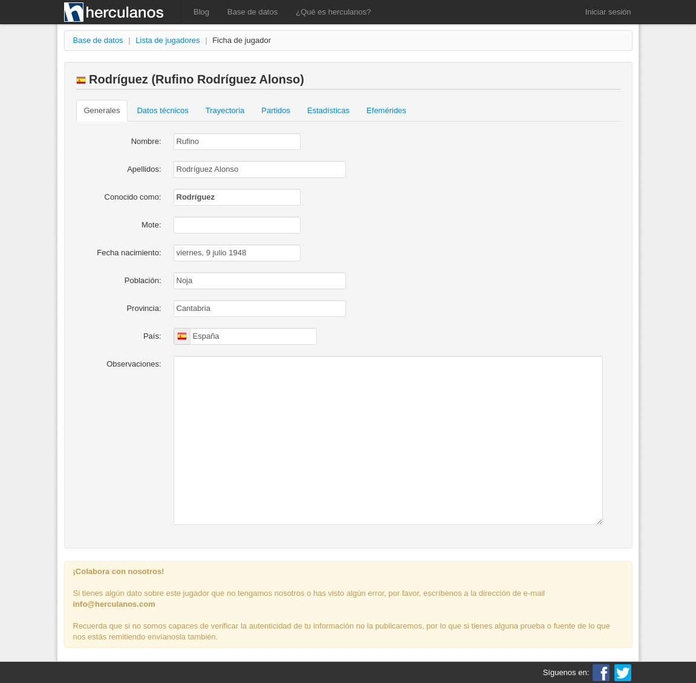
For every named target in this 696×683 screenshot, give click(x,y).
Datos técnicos (162, 110)
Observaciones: (133, 363)
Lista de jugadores (167, 40)
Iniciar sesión (608, 11)
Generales (102, 110)
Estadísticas (328, 110)
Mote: (151, 224)
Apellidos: (144, 169)
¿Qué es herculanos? (333, 11)
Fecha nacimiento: (129, 252)
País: (152, 336)
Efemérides (386, 110)
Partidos (275, 110)
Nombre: (146, 141)
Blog (201, 11)
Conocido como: (133, 196)
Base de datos (252, 11)
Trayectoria (225, 110)
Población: (143, 280)
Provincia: (143, 308)
